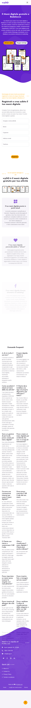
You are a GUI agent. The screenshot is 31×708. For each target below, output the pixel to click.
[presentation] (14, 151)
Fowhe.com (20, 684)
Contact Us (6, 671)
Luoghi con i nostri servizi (15, 687)
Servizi (26, 687)
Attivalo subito (8, 43)
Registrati (15, 157)
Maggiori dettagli (22, 43)
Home (4, 687)
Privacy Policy (7, 674)
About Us (6, 668)
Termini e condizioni (8, 677)
